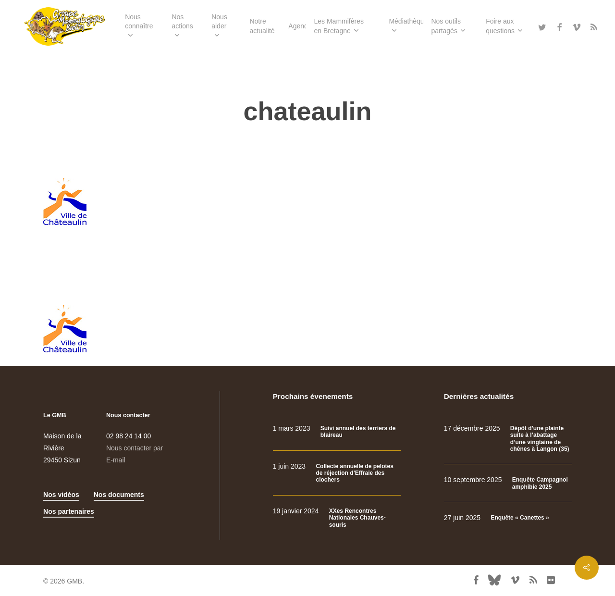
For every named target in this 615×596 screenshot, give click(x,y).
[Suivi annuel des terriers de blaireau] (337, 432)
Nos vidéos (61, 494)
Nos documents (119, 494)
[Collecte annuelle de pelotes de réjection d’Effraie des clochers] (337, 473)
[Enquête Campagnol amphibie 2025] (508, 483)
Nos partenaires (68, 511)
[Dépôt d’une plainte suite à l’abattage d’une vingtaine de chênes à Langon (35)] (508, 439)
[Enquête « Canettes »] (508, 518)
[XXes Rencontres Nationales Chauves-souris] (337, 518)
